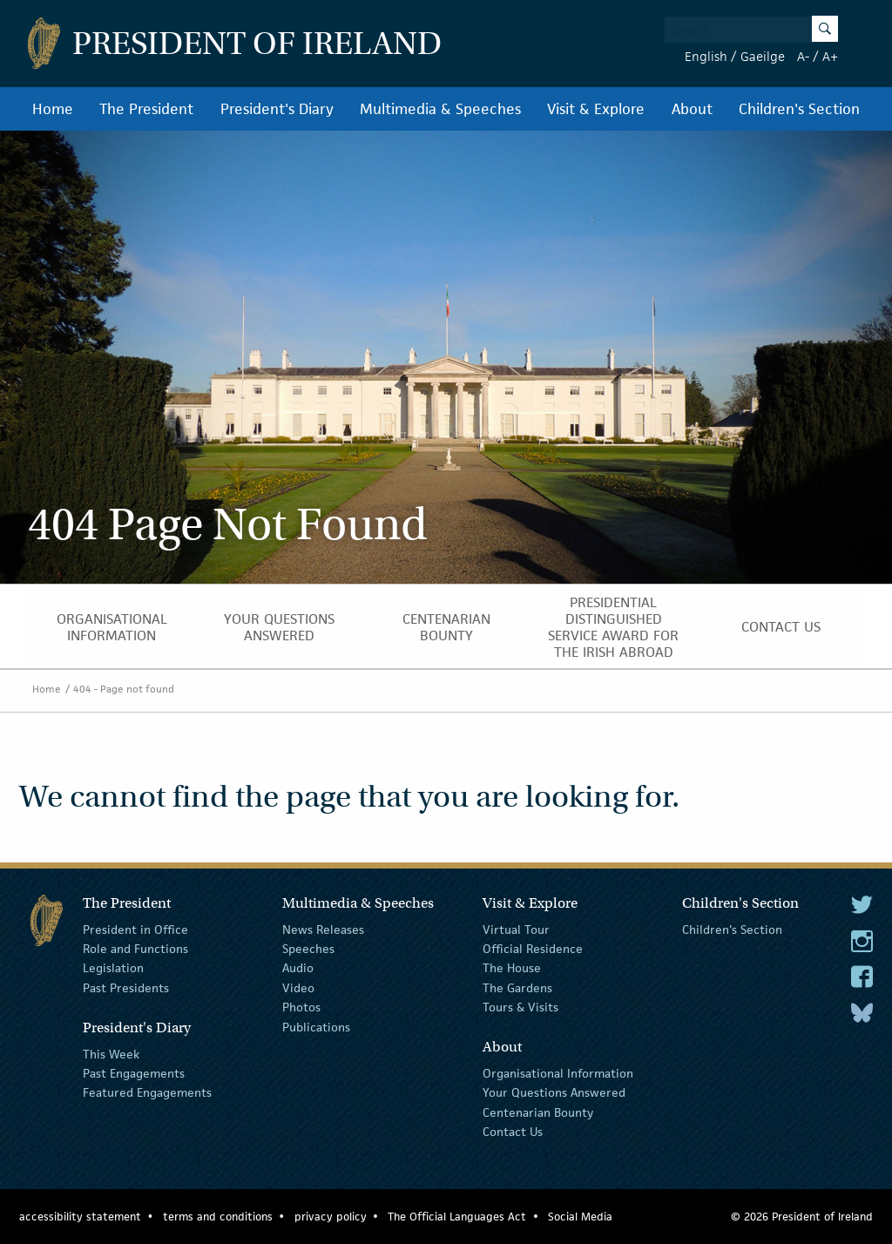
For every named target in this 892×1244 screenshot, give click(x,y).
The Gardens (517, 988)
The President (146, 108)
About (692, 108)
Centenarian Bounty (446, 627)
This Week (111, 1053)
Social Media (580, 1216)
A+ (830, 56)
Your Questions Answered (279, 627)
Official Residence (533, 949)
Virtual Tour (516, 928)
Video (298, 988)
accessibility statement (80, 1216)
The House (512, 968)
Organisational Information (112, 627)
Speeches (308, 949)
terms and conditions (218, 1216)
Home (52, 108)
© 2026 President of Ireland (802, 1216)
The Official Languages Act (457, 1216)
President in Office (135, 928)
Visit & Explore (596, 108)
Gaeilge (762, 56)
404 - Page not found (123, 688)
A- (803, 56)
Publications (316, 1026)
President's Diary (277, 108)
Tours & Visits (520, 1007)
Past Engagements (134, 1073)
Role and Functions (135, 949)
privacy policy (330, 1216)
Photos (301, 1007)
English (706, 56)
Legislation (113, 968)
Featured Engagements (147, 1092)
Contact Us (781, 627)
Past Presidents (126, 988)
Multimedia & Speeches (440, 108)
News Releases (323, 928)
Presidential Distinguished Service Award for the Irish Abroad (613, 627)
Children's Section (799, 108)
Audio (298, 968)
